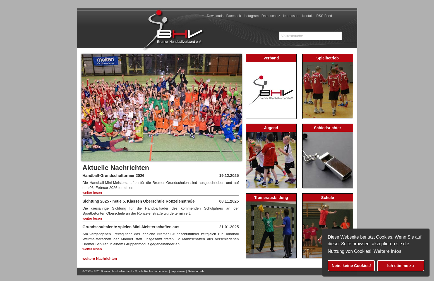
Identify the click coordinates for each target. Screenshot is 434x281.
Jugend (271, 128)
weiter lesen (92, 193)
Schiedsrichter (327, 128)
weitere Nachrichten (100, 258)
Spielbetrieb (327, 58)
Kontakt (308, 16)
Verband (271, 58)
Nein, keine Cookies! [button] (351, 265)
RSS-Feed (324, 16)
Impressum (291, 16)
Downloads (215, 16)
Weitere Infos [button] (387, 251)
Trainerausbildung (271, 197)
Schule (327, 197)
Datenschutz (271, 16)
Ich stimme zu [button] (400, 265)
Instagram (251, 16)
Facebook (233, 16)
